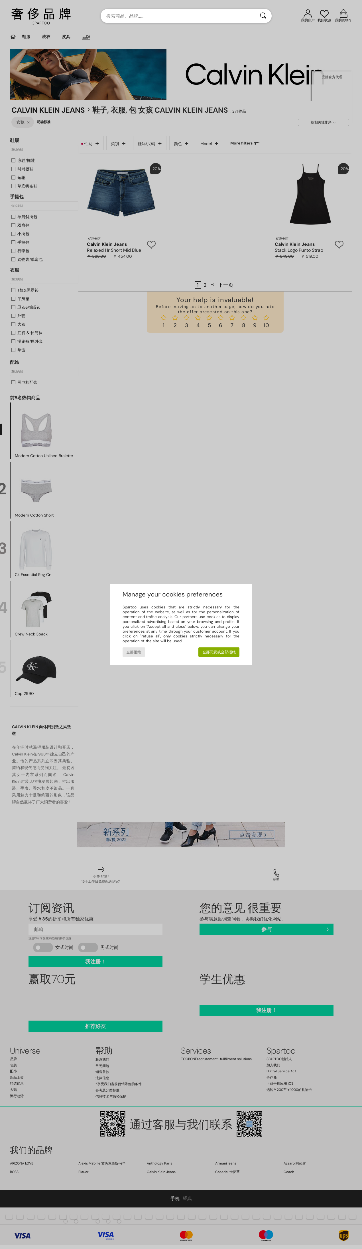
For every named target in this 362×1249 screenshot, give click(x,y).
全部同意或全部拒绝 (219, 652)
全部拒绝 (133, 652)
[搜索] (263, 16)
